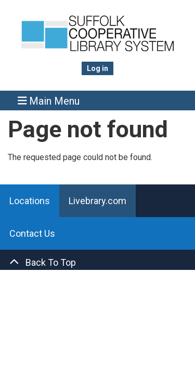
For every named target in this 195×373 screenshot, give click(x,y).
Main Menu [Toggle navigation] (49, 100)
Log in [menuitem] (97, 68)
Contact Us (32, 233)
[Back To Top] (97, 262)
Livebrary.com (97, 200)
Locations (29, 200)
